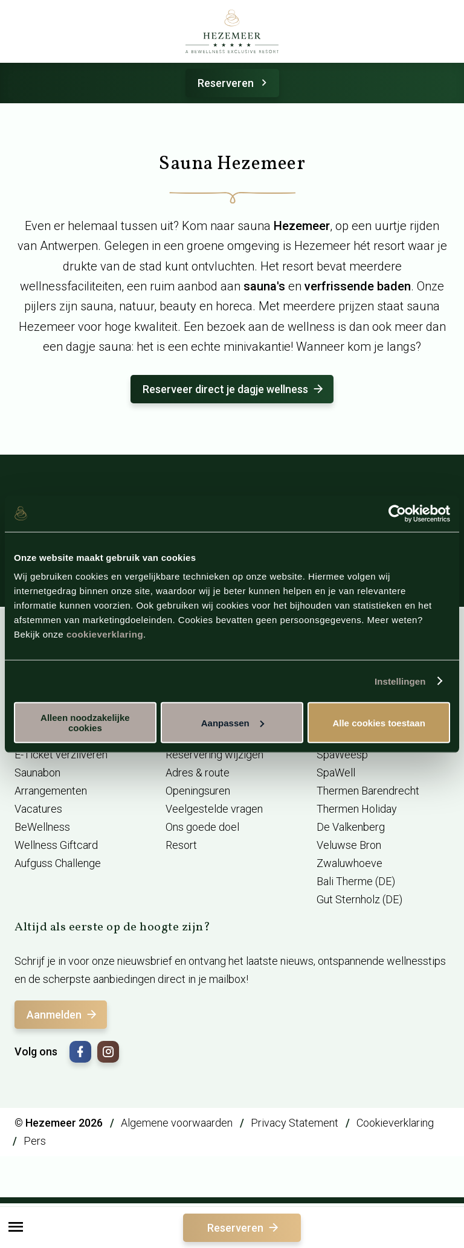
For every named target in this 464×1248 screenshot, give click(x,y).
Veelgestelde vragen (214, 808)
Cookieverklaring (395, 1122)
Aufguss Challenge (57, 863)
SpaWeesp (342, 754)
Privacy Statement (294, 1122)
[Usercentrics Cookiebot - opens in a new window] (397, 513)
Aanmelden (62, 1014)
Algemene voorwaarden (177, 1122)
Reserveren (234, 83)
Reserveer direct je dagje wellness (234, 389)
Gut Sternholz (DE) (359, 899)
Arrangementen (50, 790)
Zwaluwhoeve (349, 863)
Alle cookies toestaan (378, 722)
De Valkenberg (351, 827)
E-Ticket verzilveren (61, 754)
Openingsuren (198, 790)
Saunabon (37, 772)
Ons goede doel (202, 827)
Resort (181, 845)
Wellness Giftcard (56, 845)
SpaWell (336, 772)
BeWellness (42, 827)
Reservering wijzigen (214, 754)
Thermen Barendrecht (368, 790)
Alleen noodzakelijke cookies (85, 722)
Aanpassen (232, 722)
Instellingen (400, 681)
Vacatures (38, 808)
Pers (35, 1140)
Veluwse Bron (349, 845)
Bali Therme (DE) (356, 881)
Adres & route (198, 772)
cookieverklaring (104, 634)
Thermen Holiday (357, 808)
